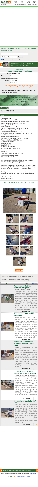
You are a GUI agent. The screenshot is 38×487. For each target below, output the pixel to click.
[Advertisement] (19, 27)
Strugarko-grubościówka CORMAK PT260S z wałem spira (24, 343)
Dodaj (16, 3)
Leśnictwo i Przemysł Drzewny (25, 48)
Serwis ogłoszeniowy (23, 476)
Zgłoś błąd (27, 470)
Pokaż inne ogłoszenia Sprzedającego (23, 99)
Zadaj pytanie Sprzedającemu (20, 97)
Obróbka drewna (6, 50)
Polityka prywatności (16, 470)
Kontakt (5, 470)
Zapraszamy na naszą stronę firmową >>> (19, 182)
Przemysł (10, 48)
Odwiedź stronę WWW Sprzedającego (23, 102)
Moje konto (22, 3)
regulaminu (33, 473)
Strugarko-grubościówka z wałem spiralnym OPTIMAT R (25, 372)
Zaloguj (34, 3)
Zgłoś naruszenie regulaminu (20, 104)
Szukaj (29, 3)
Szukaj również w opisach (10, 60)
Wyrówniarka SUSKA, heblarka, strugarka (22, 287)
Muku (3, 48)
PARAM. (34, 283)
